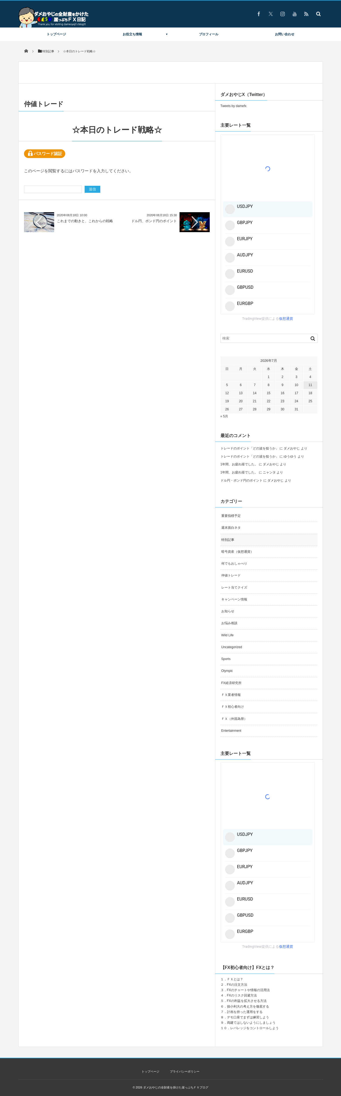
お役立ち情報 (132, 34)
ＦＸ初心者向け (232, 707)
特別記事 (227, 540)
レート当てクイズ (234, 587)
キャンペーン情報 (234, 599)
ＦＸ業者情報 (231, 695)
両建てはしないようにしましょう (251, 1023)
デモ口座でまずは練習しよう (248, 1017)
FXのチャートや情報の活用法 (248, 990)
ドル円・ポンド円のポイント (242, 480)
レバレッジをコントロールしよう (254, 1028)
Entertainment (231, 731)
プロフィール (208, 34)
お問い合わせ (284, 34)
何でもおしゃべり (234, 563)
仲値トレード (231, 575)
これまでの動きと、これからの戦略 (85, 221)
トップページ (56, 34)
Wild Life (227, 635)
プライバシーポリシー (184, 1071)
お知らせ (227, 611)
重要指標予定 (231, 516)
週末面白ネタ (231, 528)
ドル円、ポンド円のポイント (155, 221)
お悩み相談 (229, 623)
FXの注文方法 (237, 985)
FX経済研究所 (231, 683)
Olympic (227, 671)
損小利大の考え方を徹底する (248, 1006)
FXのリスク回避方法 (242, 995)
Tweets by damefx (234, 106)
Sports (226, 659)
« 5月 (224, 416)
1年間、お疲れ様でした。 (239, 464)
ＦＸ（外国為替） (234, 719)
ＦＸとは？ (235, 979)
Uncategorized (231, 647)
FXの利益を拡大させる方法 (247, 1001)
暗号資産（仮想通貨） (237, 552)
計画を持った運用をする (245, 1012)
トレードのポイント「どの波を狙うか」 (250, 448)
